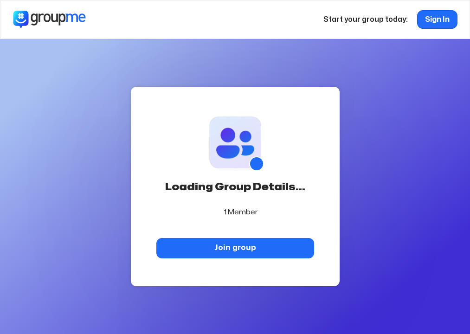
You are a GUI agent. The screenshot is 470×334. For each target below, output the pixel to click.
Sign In (437, 19)
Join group (235, 247)
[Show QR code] (256, 163)
